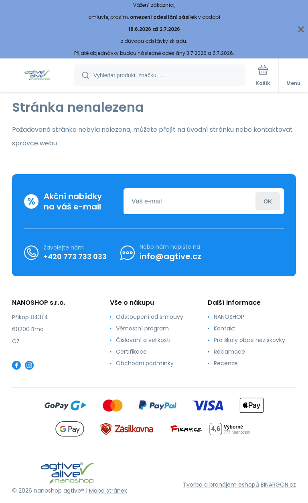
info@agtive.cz (170, 256)
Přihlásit (267, 201)
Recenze (226, 363)
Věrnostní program (142, 328)
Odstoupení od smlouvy (149, 317)
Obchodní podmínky (145, 363)
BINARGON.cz (278, 485)
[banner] (37, 75)
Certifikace (131, 352)
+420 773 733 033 (75, 256)
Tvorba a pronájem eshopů (221, 485)
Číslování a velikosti (143, 340)
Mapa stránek (108, 491)
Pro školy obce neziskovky (249, 340)
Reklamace (229, 352)
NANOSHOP (229, 317)
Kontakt (224, 328)
